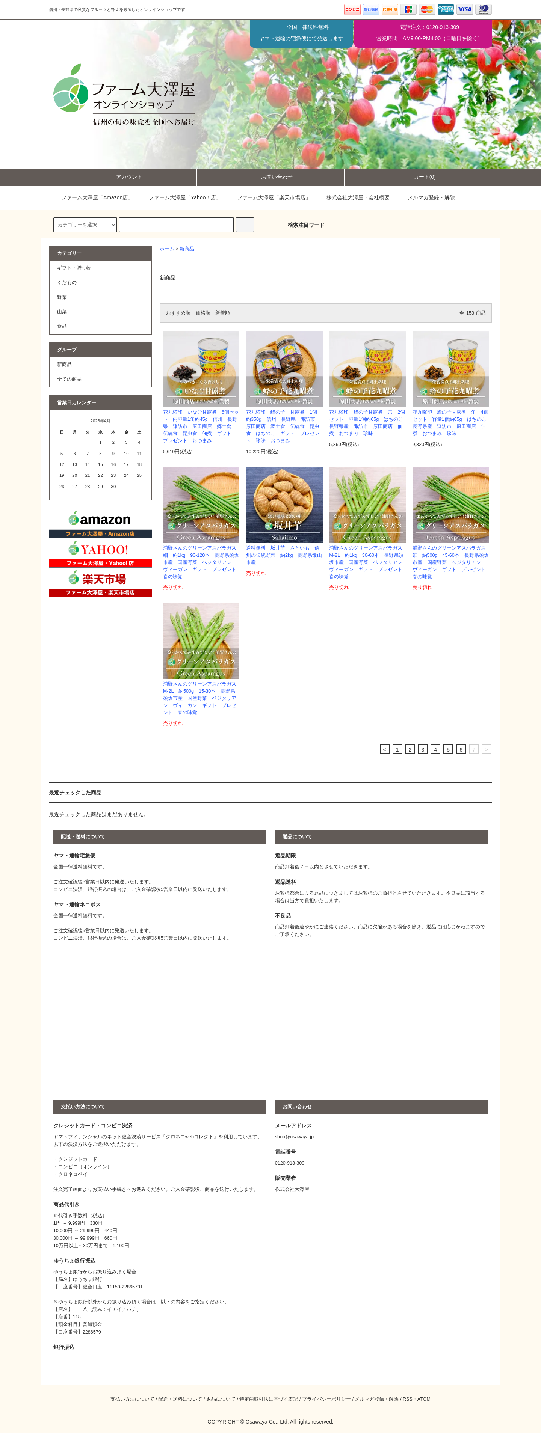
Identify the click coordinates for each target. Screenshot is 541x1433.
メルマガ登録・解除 (431, 197)
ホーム (167, 249)
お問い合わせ (270, 176)
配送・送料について (180, 1399)
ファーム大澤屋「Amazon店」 (92, 197)
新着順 (222, 313)
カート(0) (418, 176)
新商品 (187, 249)
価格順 (203, 313)
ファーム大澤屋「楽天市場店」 (269, 197)
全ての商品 (69, 379)
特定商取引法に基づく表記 (268, 1399)
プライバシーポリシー (326, 1399)
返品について (221, 1399)
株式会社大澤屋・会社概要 (353, 197)
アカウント (122, 176)
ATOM (424, 1399)
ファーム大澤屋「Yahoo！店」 (179, 197)
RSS (408, 1399)
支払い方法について (132, 1399)
